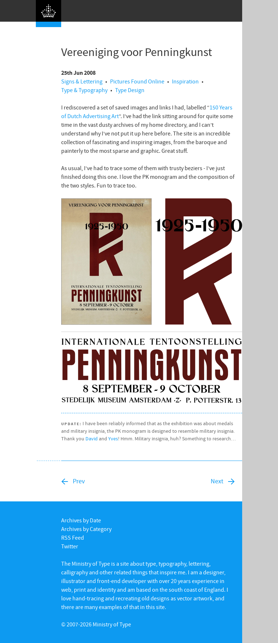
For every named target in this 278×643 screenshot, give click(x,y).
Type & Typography (84, 90)
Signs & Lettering (81, 81)
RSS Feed (72, 537)
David (91, 438)
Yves (113, 438)
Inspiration (185, 81)
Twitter (69, 546)
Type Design (129, 90)
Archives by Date (81, 520)
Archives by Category (86, 528)
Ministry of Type (112, 624)
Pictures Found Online (137, 81)
